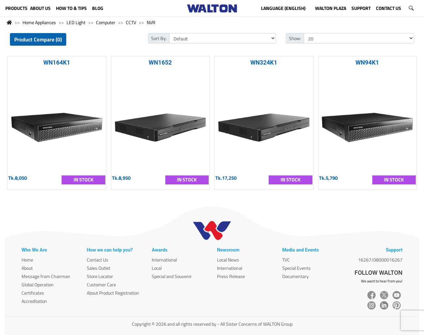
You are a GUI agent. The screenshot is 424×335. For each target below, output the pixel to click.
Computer (105, 22)
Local (157, 267)
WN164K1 (56, 62)
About (27, 267)
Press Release (231, 276)
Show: (295, 38)
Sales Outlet (98, 267)
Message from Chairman (46, 276)
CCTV (131, 22)
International (164, 259)
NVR (151, 22)
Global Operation (38, 284)
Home (27, 259)
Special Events (296, 267)
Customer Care (101, 284)
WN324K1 (263, 62)
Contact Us (97, 259)
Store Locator (100, 276)
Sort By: (159, 38)
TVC (286, 259)
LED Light (76, 22)
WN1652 (160, 62)
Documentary (295, 276)
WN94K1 (367, 62)
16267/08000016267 (380, 259)
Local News (228, 259)
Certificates (33, 292)
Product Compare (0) (38, 39)
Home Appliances (39, 22)
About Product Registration (113, 292)
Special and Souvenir (172, 276)
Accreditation (34, 301)
